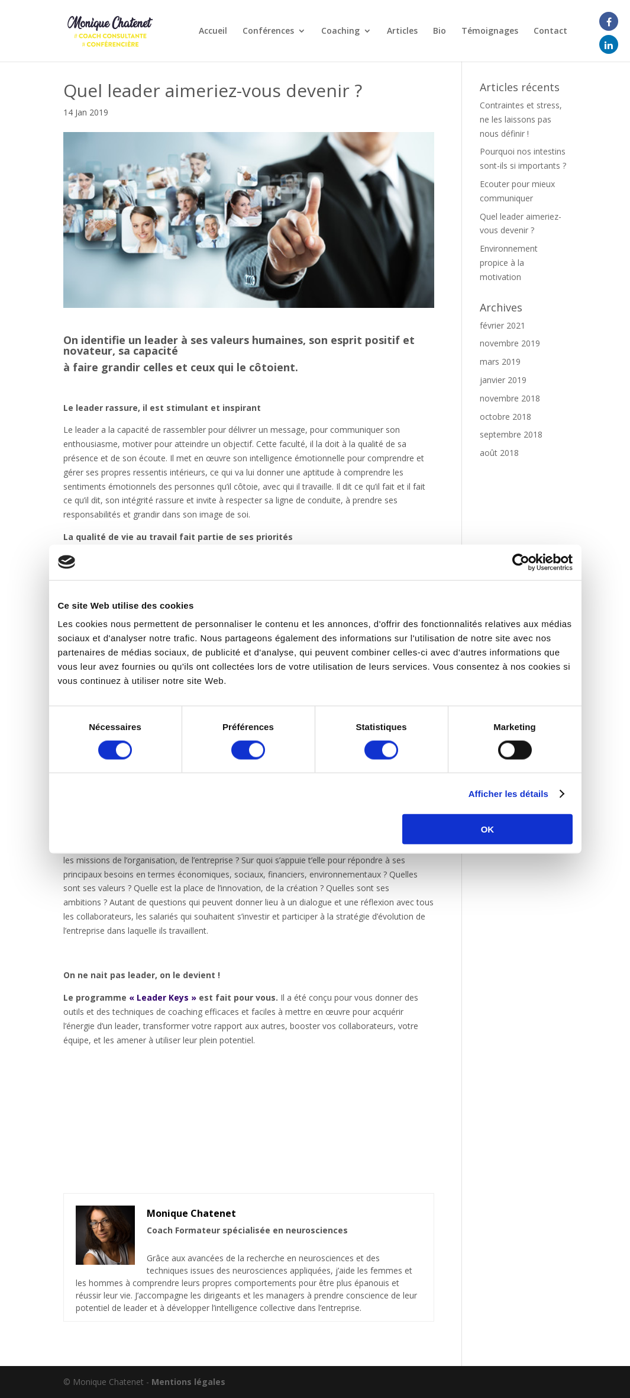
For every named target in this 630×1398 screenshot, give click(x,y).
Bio (439, 31)
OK (488, 829)
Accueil (213, 31)
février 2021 (502, 325)
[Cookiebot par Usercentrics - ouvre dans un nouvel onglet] (521, 562)
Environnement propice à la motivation (509, 262)
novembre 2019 (510, 343)
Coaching (340, 31)
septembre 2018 (511, 434)
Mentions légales (188, 1381)
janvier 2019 (503, 379)
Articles (402, 31)
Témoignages (489, 31)
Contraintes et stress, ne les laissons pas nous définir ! (521, 119)
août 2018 (499, 452)
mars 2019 (500, 361)
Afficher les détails (508, 793)
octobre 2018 (505, 416)
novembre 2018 (510, 398)
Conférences (268, 31)
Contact (550, 31)
